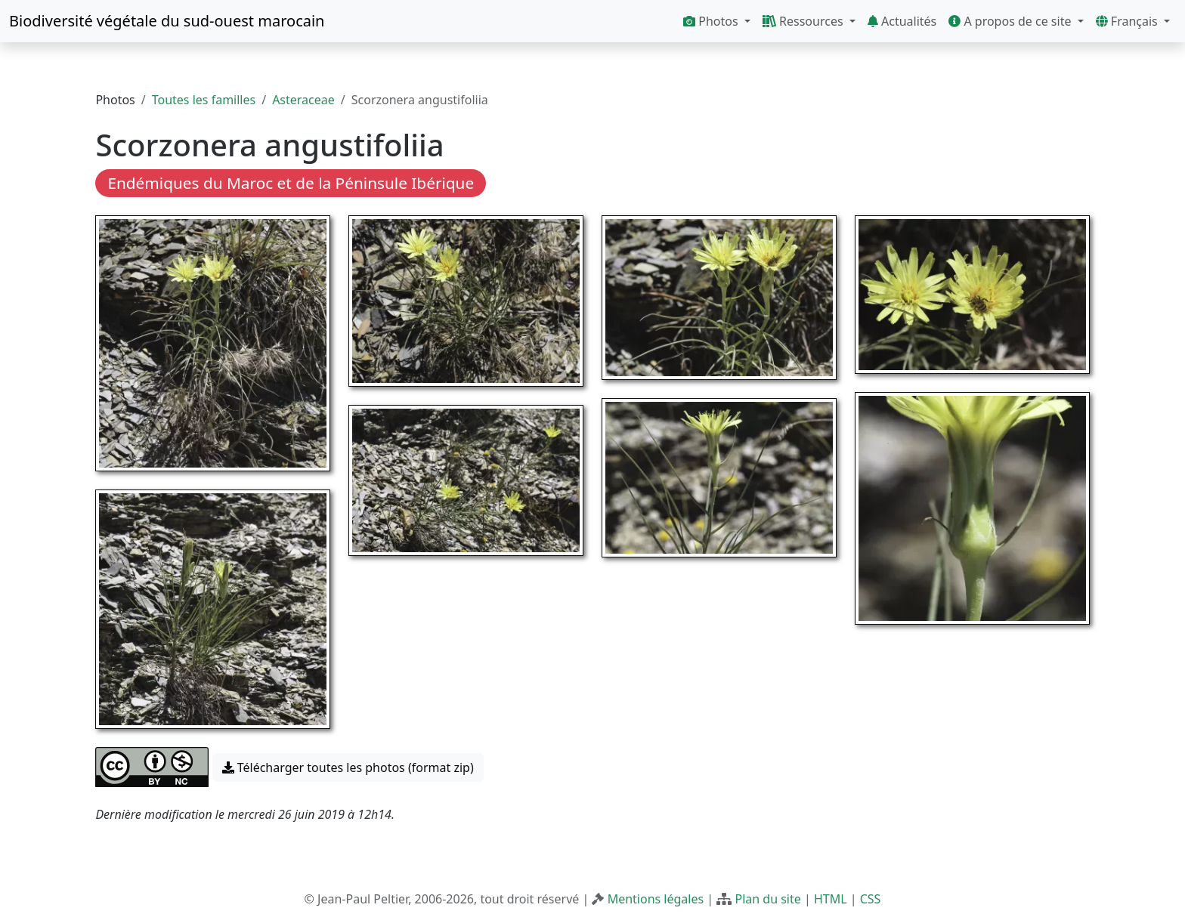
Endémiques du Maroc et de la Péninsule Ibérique (290, 182)
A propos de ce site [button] (1011, 21)
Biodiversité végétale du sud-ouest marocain (166, 21)
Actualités (902, 21)
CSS (870, 899)
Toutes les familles (203, 99)
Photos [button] (712, 21)
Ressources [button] (804, 21)
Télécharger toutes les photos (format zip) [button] (348, 767)
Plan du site (767, 899)
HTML (830, 899)
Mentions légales (656, 899)
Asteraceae (303, 99)
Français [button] (1128, 21)
